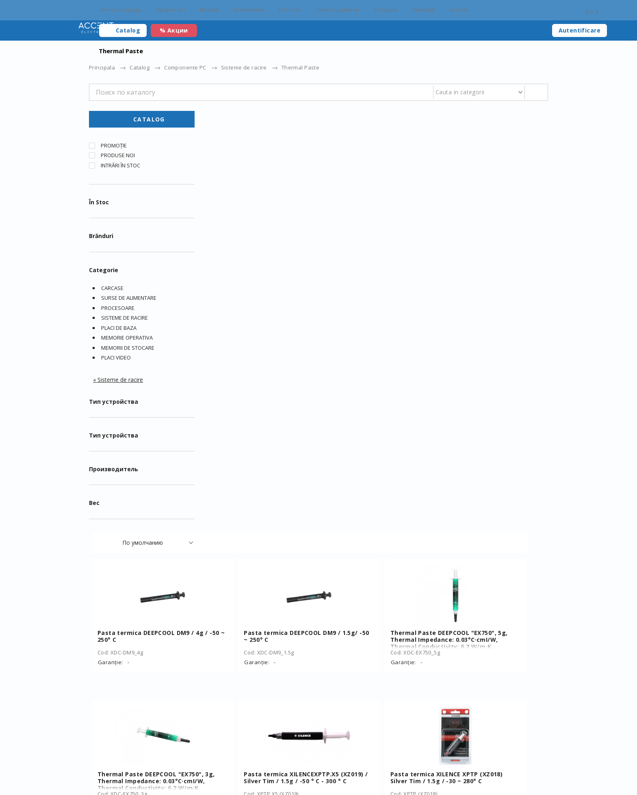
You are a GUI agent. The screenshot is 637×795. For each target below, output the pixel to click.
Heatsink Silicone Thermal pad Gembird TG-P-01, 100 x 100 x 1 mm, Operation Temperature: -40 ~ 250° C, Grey (375, 507)
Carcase (112, 291)
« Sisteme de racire (118, 383)
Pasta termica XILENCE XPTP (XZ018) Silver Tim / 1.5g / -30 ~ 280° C (490, 362)
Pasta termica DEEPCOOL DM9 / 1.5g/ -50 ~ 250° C (376, 217)
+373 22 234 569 (477, 762)
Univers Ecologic (120, 9)
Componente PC (185, 67)
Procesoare (117, 311)
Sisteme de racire (244, 67)
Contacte (386, 9)
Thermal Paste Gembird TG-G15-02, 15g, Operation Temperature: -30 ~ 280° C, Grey (377, 645)
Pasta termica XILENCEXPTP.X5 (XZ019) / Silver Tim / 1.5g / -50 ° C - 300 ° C (375, 362)
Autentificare (579, 30)
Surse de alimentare (128, 301)
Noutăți (209, 9)
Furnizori (290, 9)
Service (459, 9)
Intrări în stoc (120, 168)
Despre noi (170, 9)
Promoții (424, 9)
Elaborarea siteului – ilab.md (141, 775)
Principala (102, 67)
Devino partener (338, 9)
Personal (425, 762)
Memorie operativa (127, 340)
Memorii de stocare (127, 351)
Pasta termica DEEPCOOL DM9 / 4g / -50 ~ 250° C (261, 217)
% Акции (174, 30)
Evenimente (249, 9)
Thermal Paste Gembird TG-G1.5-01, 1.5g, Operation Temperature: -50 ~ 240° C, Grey (262, 645)
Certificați (212, 762)
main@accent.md (525, 762)
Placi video (116, 360)
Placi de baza (118, 331)
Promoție (114, 148)
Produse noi (118, 158)
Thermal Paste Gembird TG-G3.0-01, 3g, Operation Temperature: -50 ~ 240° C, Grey (492, 504)
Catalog (128, 30)
